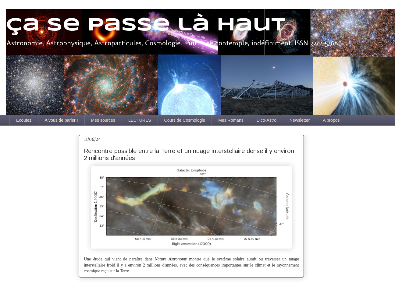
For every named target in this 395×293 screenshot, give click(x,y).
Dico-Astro (266, 120)
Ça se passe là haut (146, 25)
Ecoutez (24, 120)
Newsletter (300, 120)
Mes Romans (230, 120)
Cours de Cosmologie (184, 120)
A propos (331, 120)
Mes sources (103, 120)
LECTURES (139, 120)
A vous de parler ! (61, 120)
